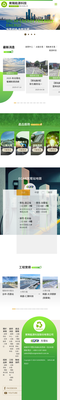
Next (58, 146)
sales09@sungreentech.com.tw (36, 353)
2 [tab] (28, 34)
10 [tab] (44, 105)
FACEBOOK (10, 388)
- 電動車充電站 (11, 372)
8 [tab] (38, 105)
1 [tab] (25, 34)
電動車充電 (50, 47)
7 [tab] (34, 105)
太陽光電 (39, 47)
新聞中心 (29, 47)
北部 (23, 195)
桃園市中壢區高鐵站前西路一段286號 (39, 347)
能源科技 (53, 50)
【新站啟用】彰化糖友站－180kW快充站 (36, 86)
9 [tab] (41, 105)
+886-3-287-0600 (40, 350)
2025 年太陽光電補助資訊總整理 (13, 84)
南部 (50, 195)
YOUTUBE (10, 393)
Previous (2, 146)
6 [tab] (31, 105)
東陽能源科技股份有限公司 (39, 328)
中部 (37, 195)
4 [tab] (34, 34)
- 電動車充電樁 (5, 372)
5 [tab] (28, 105)
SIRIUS (49, 360)
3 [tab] (31, 34)
